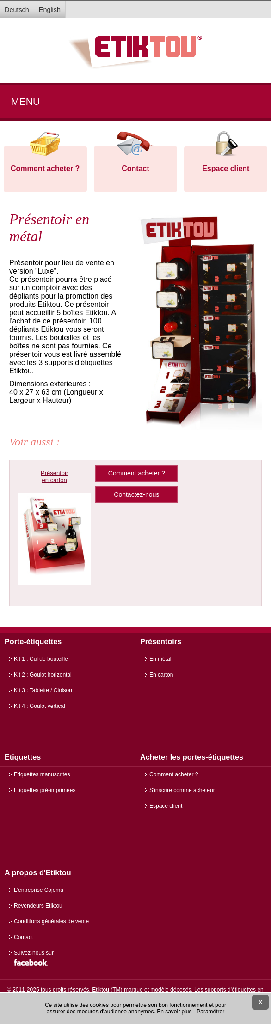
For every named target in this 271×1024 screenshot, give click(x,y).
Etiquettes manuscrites (42, 774)
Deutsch (17, 9)
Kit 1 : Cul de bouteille (41, 659)
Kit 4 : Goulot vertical (39, 706)
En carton (161, 674)
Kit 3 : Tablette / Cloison (43, 690)
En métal (160, 659)
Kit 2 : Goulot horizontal (43, 674)
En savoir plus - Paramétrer (190, 1011)
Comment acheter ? (45, 168)
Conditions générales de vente (51, 921)
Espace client (225, 168)
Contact (135, 168)
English (50, 9)
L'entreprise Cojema (38, 890)
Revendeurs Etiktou (38, 905)
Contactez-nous (136, 494)
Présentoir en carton (54, 476)
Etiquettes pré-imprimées (44, 790)
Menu (25, 101)
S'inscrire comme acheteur (182, 790)
